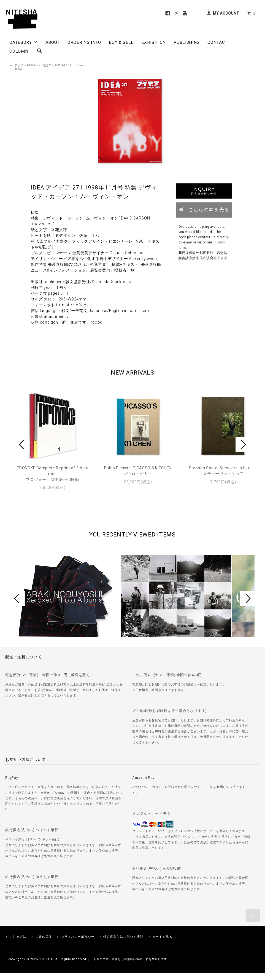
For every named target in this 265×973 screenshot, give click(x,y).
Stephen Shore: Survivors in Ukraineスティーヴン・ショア (223, 471)
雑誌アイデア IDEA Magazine (62, 65)
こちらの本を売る (203, 209)
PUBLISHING (187, 42)
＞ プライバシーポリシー (75, 937)
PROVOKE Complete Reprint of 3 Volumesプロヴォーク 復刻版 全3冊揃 (52, 474)
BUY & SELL (121, 42)
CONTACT (217, 42)
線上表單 (220, 258)
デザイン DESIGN (26, 65)
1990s (19, 69)
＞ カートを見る (160, 937)
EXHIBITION (153, 42)
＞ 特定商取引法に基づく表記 (121, 937)
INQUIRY (204, 191)
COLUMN (18, 51)
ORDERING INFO (84, 42)
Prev (22, 444)
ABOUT (52, 42)
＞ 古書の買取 (41, 937)
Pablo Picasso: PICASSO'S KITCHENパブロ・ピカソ (138, 471)
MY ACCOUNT (226, 13)
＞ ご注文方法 (15, 937)
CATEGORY (23, 42)
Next (243, 444)
